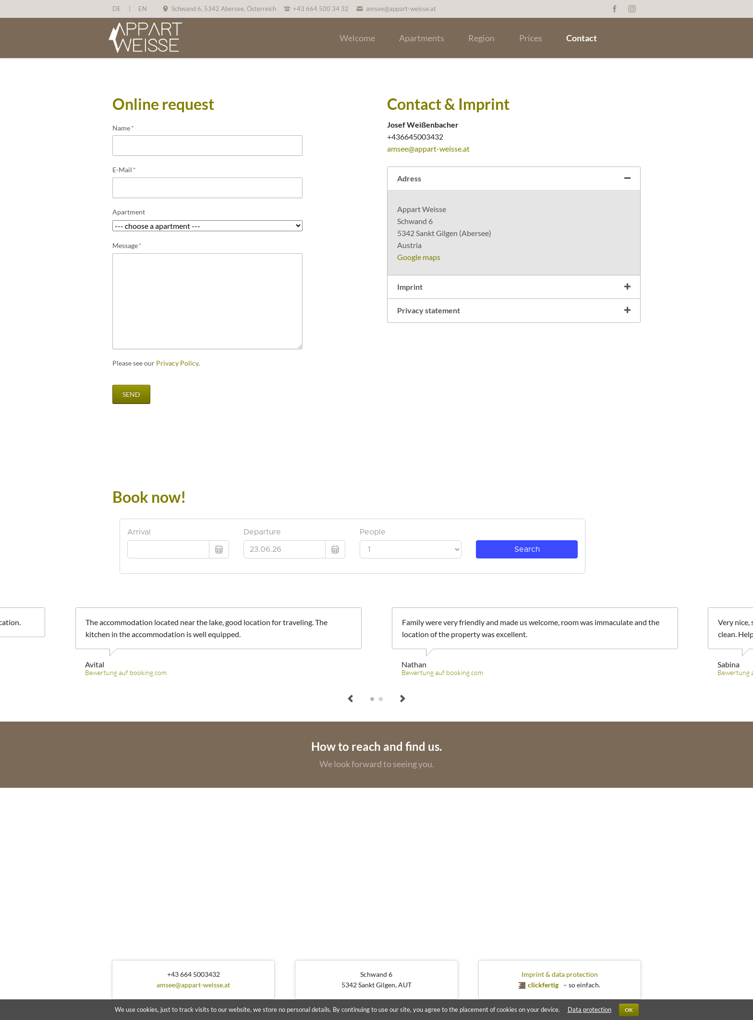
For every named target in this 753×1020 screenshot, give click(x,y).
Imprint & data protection (560, 974)
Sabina (380, 699)
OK (629, 1010)
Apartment (128, 212)
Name (128, 128)
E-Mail (128, 170)
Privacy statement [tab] (428, 310)
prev (350, 699)
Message (128, 245)
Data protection (589, 1009)
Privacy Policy (177, 363)
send (131, 394)
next (402, 699)
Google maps (418, 256)
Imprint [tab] (410, 286)
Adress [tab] (409, 178)
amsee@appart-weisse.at (428, 148)
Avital (372, 699)
